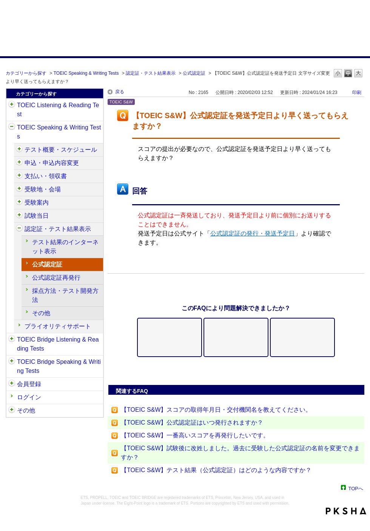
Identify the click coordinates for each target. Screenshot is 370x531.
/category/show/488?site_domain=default (19, 189)
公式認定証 (194, 73)
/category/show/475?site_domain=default (19, 163)
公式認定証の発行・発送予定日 (252, 233)
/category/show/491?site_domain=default (19, 202)
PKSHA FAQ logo (346, 511)
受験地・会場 (43, 189)
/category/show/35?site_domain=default (11, 410)
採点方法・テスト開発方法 (65, 295)
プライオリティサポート (58, 326)
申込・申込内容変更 (52, 163)
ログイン (29, 397)
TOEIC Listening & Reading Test (58, 109)
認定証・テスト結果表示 (151, 73)
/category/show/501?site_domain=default (19, 229)
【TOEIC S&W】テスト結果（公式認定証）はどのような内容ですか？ (216, 470)
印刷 (356, 92)
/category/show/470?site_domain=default (19, 149)
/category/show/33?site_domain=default (11, 339)
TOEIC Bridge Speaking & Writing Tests (59, 366)
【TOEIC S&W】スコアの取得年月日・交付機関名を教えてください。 (216, 409)
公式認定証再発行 (56, 277)
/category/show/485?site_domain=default (19, 176)
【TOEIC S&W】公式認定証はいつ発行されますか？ (192, 422)
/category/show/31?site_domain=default (11, 105)
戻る (119, 91)
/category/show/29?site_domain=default (11, 384)
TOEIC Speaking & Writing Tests (86, 73)
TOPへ (356, 488)
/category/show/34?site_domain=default (11, 361)
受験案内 (37, 202)
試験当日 (37, 215)
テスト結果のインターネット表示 (65, 246)
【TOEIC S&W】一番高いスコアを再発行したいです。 (195, 435)
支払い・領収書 (46, 176)
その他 (41, 313)
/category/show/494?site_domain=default (19, 215)
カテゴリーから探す (26, 73)
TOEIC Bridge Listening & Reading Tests (58, 344)
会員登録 (29, 384)
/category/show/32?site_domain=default (11, 127)
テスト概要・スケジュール (61, 149)
